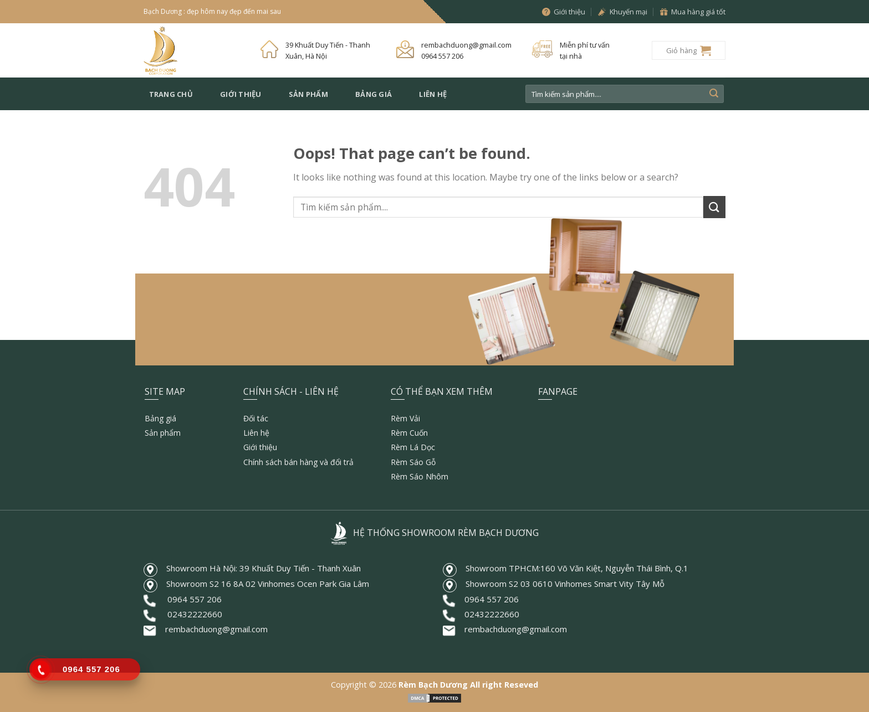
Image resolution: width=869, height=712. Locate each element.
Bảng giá (373, 94)
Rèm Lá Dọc (413, 447)
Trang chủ (171, 94)
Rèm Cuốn (409, 432)
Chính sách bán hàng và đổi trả (298, 462)
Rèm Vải (405, 418)
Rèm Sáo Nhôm (419, 476)
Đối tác (255, 418)
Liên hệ (433, 94)
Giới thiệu (241, 94)
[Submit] (713, 94)
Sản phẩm (308, 94)
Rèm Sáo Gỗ (413, 462)
